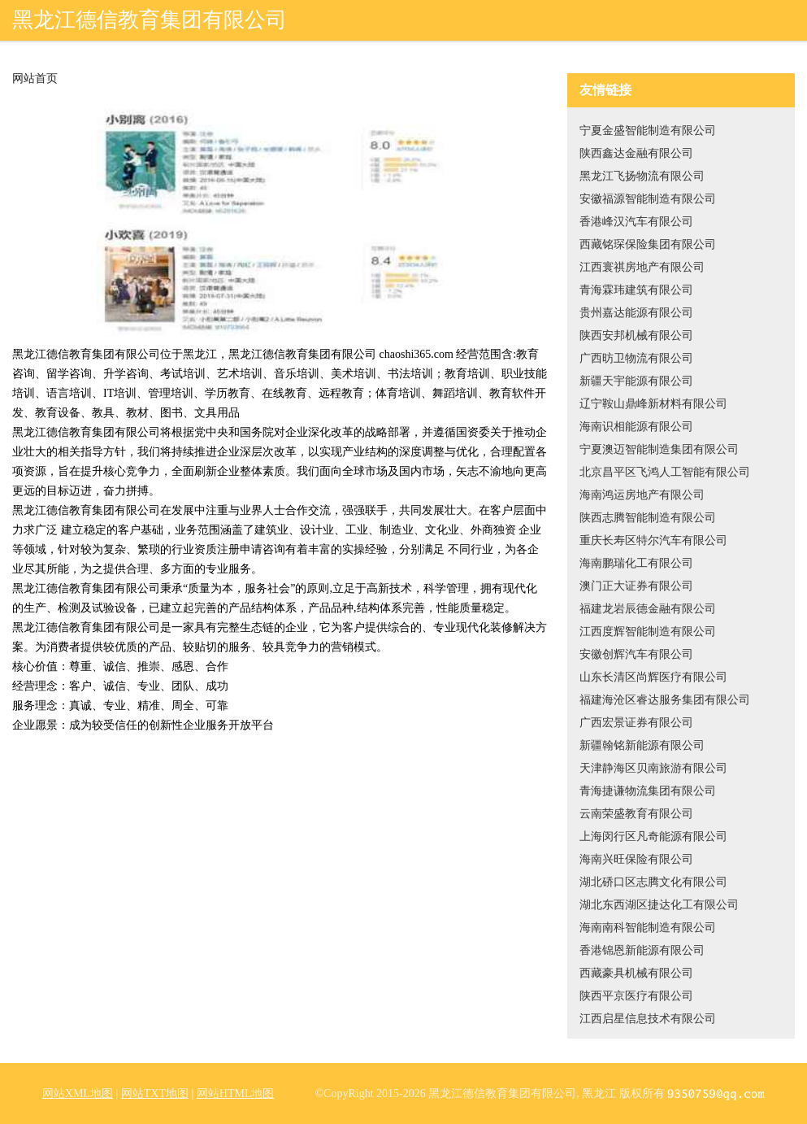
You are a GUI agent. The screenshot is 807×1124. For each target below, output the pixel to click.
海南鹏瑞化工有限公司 (636, 563)
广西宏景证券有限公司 (636, 723)
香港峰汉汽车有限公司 (636, 222)
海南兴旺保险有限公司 (636, 859)
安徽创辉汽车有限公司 (636, 654)
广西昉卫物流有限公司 (636, 358)
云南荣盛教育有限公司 (636, 814)
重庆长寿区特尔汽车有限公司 (653, 540)
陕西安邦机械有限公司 (636, 335)
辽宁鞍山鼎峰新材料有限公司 (653, 404)
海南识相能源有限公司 (636, 426)
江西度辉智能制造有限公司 (647, 631)
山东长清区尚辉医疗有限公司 (653, 677)
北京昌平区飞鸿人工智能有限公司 (664, 472)
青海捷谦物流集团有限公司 (647, 791)
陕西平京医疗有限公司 (636, 996)
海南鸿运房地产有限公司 (642, 495)
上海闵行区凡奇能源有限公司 (653, 836)
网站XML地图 (77, 1093)
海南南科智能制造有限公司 (647, 927)
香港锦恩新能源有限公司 (642, 950)
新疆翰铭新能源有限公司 (642, 745)
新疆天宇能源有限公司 (636, 381)
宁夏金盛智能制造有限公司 (647, 130)
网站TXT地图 (155, 1093)
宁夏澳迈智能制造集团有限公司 (659, 449)
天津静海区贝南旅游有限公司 (653, 768)
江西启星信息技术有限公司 (647, 1019)
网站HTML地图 (236, 1093)
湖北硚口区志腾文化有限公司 (653, 882)
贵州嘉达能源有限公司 (636, 313)
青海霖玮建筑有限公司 (636, 290)
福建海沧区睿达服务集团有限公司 (664, 700)
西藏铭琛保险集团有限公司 (647, 244)
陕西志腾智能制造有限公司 (647, 518)
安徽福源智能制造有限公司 (647, 199)
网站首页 (35, 79)
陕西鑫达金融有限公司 (636, 153)
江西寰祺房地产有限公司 (642, 267)
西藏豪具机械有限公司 (636, 973)
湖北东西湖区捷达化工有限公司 (659, 905)
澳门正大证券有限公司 (636, 586)
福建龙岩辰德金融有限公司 (647, 609)
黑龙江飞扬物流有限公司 (642, 176)
